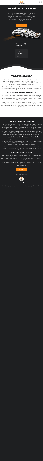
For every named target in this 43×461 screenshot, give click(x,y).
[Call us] (41, 2)
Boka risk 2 (21, 25)
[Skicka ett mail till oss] (39, 2)
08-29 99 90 (19, 45)
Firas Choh (21, 182)
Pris (19, 51)
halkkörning (27, 79)
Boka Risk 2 (21, 169)
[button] (1, 2)
